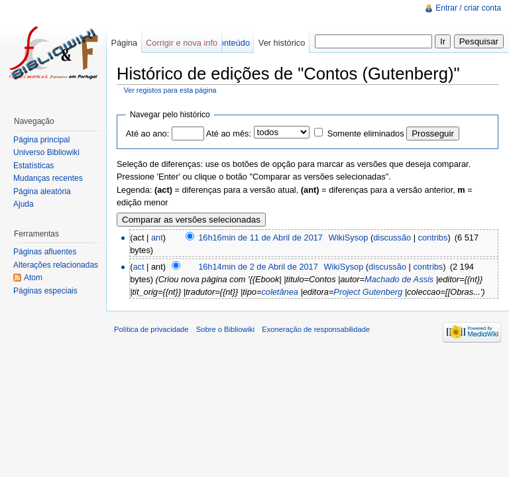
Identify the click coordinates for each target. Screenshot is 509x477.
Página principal (41, 139)
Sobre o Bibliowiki (225, 329)
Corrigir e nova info (181, 43)
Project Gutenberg (367, 292)
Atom (33, 277)
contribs (433, 237)
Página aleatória (42, 191)
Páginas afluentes (44, 251)
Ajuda (23, 204)
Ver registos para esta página (170, 90)
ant (157, 237)
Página (124, 43)
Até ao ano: (147, 133)
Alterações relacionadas (55, 265)
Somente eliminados (365, 133)
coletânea (279, 292)
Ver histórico (281, 43)
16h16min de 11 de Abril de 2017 (260, 237)
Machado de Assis (399, 279)
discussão (392, 237)
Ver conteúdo (225, 43)
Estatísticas (33, 165)
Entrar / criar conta (468, 8)
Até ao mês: (228, 133)
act (138, 267)
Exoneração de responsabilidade (316, 329)
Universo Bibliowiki (46, 152)
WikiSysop (348, 237)
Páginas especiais (45, 290)
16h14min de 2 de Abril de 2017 (258, 267)
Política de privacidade (151, 329)
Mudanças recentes (48, 178)
